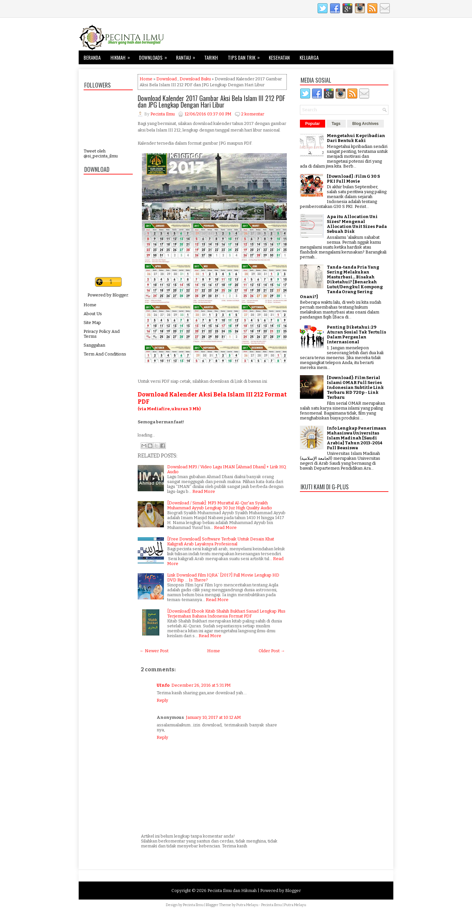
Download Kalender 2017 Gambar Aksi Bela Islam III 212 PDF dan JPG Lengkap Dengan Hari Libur (211, 101)
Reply (162, 700)
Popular (312, 123)
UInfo (163, 685)
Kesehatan (279, 57)
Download (166, 78)
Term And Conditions (105, 354)
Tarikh (211, 57)
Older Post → (272, 650)
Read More (203, 491)
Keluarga (309, 57)
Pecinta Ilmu (193, 905)
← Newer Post (154, 650)
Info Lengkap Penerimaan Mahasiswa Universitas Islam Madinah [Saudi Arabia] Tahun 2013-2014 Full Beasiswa (356, 438)
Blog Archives (365, 123)
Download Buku (195, 78)
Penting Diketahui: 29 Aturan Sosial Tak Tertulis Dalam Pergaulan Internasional (356, 334)
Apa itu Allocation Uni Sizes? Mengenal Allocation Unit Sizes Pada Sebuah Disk (357, 224)
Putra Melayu (247, 905)
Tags (336, 123)
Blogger (120, 295)
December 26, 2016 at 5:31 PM (201, 685)
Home (90, 304)
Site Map (92, 322)
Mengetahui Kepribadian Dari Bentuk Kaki (356, 138)
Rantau (187, 56)
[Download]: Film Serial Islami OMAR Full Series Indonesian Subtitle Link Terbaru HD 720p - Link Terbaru (355, 387)
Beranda (92, 57)
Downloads (155, 56)
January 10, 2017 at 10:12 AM (213, 717)
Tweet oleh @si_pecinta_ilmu (101, 153)
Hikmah (122, 56)
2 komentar (252, 113)
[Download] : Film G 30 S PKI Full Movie (353, 179)
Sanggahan (94, 345)
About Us (93, 313)
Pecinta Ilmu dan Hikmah (232, 890)
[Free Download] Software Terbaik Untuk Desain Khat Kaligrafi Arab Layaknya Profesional (220, 541)
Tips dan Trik (246, 56)
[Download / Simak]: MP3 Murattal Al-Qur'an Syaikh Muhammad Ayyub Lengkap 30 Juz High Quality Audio (219, 505)
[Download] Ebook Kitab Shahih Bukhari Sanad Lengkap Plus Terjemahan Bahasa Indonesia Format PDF (226, 613)
